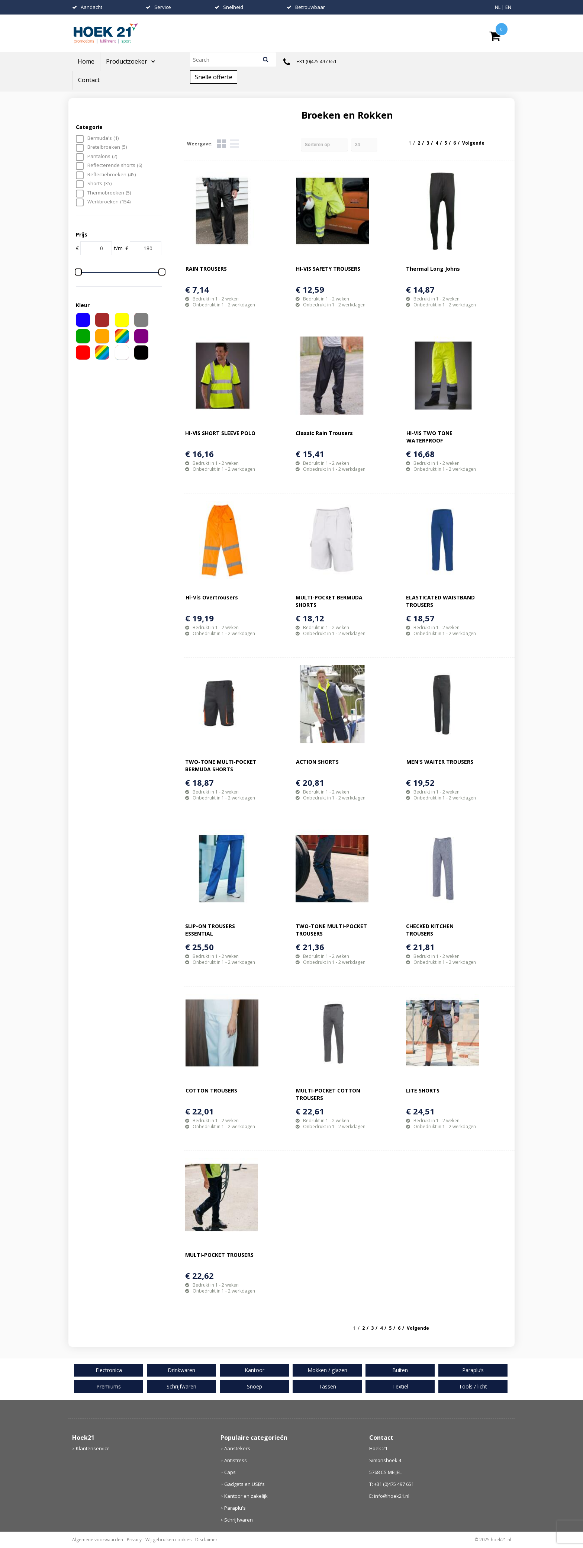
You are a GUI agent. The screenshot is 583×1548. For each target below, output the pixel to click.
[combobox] (226, 59)
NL (497, 7)
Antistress (235, 1460)
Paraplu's (235, 1507)
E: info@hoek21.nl (389, 1496)
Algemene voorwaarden (97, 1539)
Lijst (234, 143)
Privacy (134, 1539)
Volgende (473, 143)
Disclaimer (206, 1539)
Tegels (221, 143)
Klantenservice (93, 1448)
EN (508, 7)
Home (86, 61)
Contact (89, 80)
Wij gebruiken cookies (168, 1539)
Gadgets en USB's (244, 1484)
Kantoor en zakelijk (246, 1496)
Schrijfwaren (238, 1519)
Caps (230, 1472)
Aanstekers (237, 1448)
